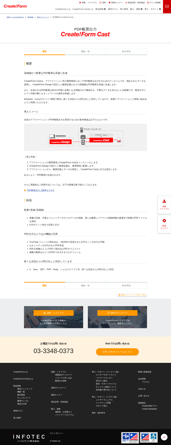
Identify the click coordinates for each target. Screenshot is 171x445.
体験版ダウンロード (63, 375)
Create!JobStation (149, 409)
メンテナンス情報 (103, 403)
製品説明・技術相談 (135, 2)
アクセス (146, 382)
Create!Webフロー (150, 406)
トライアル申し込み (63, 378)
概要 (44, 51)
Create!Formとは (20, 372)
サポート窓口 (101, 406)
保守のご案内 (101, 381)
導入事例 (17, 418)
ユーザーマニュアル (104, 400)
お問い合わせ (143, 396)
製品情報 (30, 17)
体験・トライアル (88, 2)
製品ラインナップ (43, 17)
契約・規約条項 (98, 413)
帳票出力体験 (60, 381)
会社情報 (142, 379)
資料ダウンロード (58, 388)
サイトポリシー (56, 433)
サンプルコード (23, 398)
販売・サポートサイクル (106, 384)
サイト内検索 (154, 2)
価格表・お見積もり (63, 412)
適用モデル (18, 411)
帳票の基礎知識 (144, 372)
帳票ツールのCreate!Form (15, 17)
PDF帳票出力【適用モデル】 (41, 190)
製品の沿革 (22, 404)
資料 (102, 2)
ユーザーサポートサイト (106, 375)
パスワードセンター (104, 378)
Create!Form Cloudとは (23, 379)
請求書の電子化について (106, 390)
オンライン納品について (106, 387)
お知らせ (142, 389)
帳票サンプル (23, 401)
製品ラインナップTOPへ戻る (133, 295)
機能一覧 (85, 51)
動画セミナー (115, 2)
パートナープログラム (64, 415)
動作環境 (126, 51)
